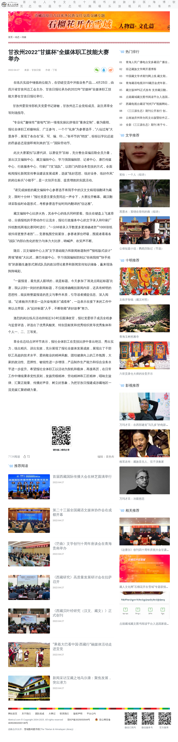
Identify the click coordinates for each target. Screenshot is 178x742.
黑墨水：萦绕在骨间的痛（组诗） (140, 211)
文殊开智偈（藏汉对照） (134, 299)
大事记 (52, 713)
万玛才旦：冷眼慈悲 (131, 498)
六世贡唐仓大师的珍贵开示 (136, 373)
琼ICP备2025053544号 (78, 719)
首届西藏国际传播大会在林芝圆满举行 (82, 476)
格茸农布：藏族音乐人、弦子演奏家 (141, 461)
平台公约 (91, 713)
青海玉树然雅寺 (129, 336)
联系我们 (64, 713)
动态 (17, 37)
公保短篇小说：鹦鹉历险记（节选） (141, 248)
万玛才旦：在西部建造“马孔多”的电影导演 (145, 424)
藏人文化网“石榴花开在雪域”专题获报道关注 (146, 586)
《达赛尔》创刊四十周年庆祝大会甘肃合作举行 (148, 549)
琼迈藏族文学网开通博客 (141, 69)
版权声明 (77, 713)
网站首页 (12, 713)
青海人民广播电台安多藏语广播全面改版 (151, 62)
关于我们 (26, 713)
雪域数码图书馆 (32, 729)
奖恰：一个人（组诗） (133, 174)
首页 (10, 37)
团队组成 (39, 713)
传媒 (24, 37)
